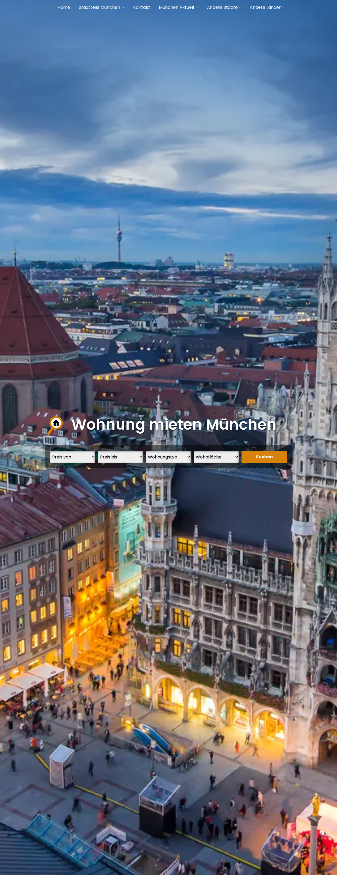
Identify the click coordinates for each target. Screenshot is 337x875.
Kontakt (141, 7)
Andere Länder (265, 7)
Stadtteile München (100, 7)
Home (64, 7)
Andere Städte (222, 7)
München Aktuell (177, 7)
